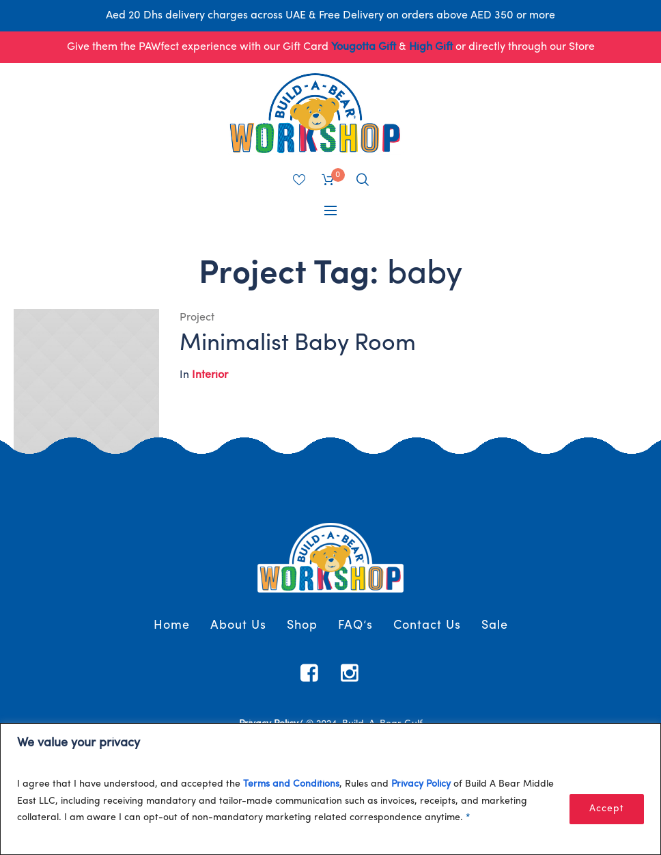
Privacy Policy (421, 784)
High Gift (431, 47)
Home (172, 625)
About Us (238, 625)
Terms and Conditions (291, 784)
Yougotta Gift (363, 47)
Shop (302, 625)
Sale (494, 625)
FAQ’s (355, 625)
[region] (330, 789)
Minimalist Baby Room (298, 344)
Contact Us (427, 625)
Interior (210, 375)
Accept (606, 809)
